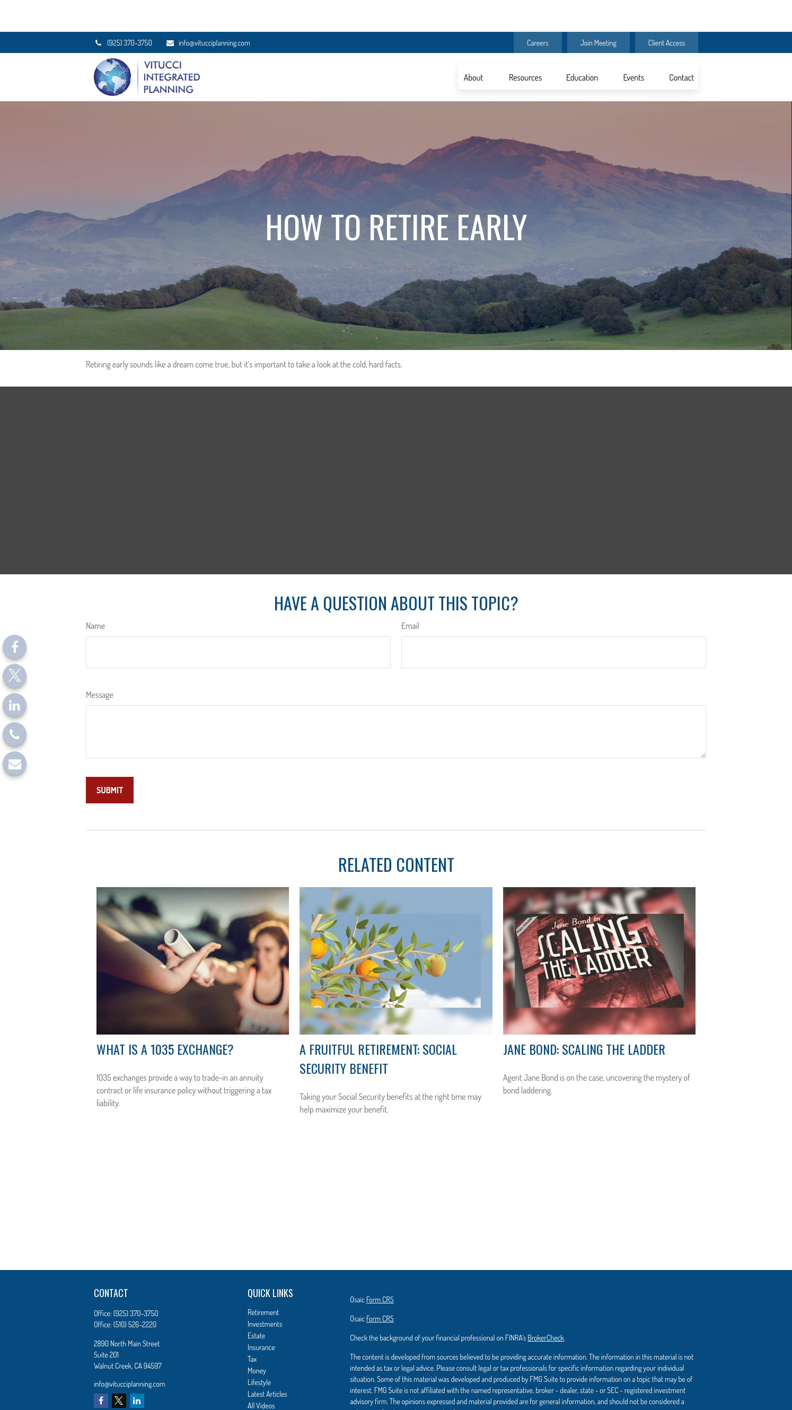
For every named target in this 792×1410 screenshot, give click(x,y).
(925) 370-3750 (123, 10)
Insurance (261, 1315)
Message (99, 663)
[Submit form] (110, 758)
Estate (256, 1303)
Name (95, 594)
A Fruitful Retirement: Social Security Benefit (378, 1027)
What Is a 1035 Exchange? (165, 1017)
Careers (538, 10)
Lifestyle (259, 1350)
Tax (252, 1327)
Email (410, 594)
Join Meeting (598, 10)
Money (257, 1338)
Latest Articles (267, 1362)
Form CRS (380, 1267)
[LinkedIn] (15, 705)
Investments (265, 1292)
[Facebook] (15, 647)
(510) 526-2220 (135, 1292)
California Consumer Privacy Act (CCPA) (633, 1399)
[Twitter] (15, 676)
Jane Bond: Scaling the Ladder (584, 1017)
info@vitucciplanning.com (207, 10)
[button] (473, 45)
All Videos (261, 1373)
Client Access (666, 10)
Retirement (263, 1280)
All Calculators (267, 1385)
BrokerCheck (545, 1305)
